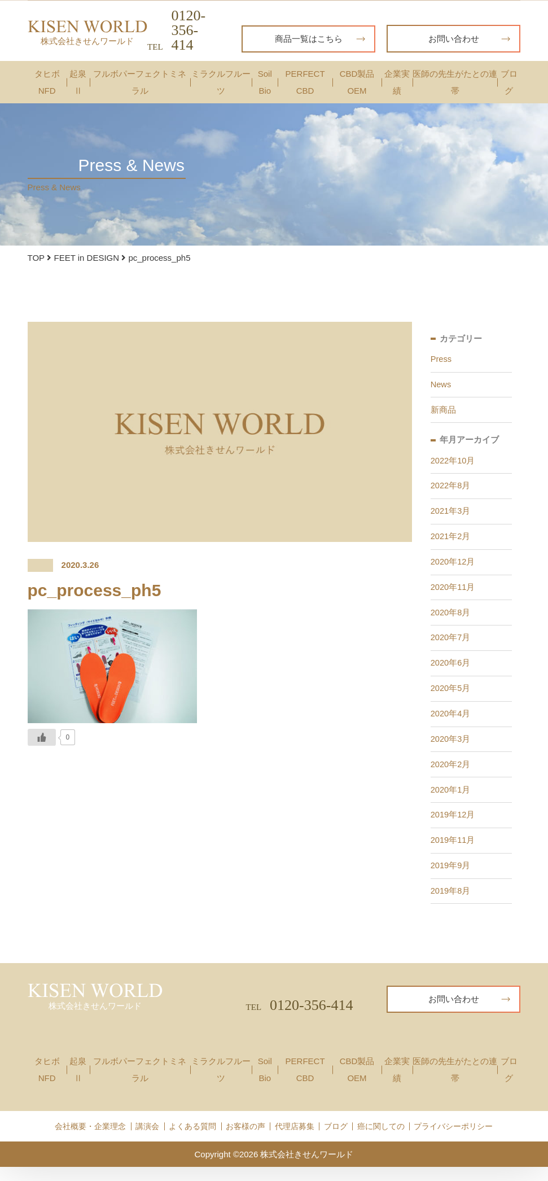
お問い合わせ (469, 38)
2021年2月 (451, 540)
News (441, 385)
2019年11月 (453, 852)
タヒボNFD (47, 82)
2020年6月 (451, 670)
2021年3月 (451, 514)
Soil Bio (265, 82)
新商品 (443, 411)
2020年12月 (453, 566)
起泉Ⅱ (77, 82)
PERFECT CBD (305, 82)
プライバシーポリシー (453, 1140)
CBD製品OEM (357, 82)
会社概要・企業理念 (90, 1140)
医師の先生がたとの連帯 (455, 82)
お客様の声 (245, 1140)
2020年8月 (451, 618)
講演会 (147, 1140)
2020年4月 (451, 722)
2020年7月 (451, 644)
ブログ (509, 82)
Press (441, 359)
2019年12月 (453, 826)
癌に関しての (381, 1140)
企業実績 (397, 82)
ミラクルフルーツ (221, 82)
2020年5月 (451, 696)
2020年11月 (453, 592)
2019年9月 (451, 878)
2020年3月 (451, 748)
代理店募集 (294, 1140)
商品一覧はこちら (320, 38)
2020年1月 (451, 800)
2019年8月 (451, 904)
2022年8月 (451, 488)
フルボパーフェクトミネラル (139, 82)
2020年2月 (451, 774)
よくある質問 (192, 1140)
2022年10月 (453, 462)
